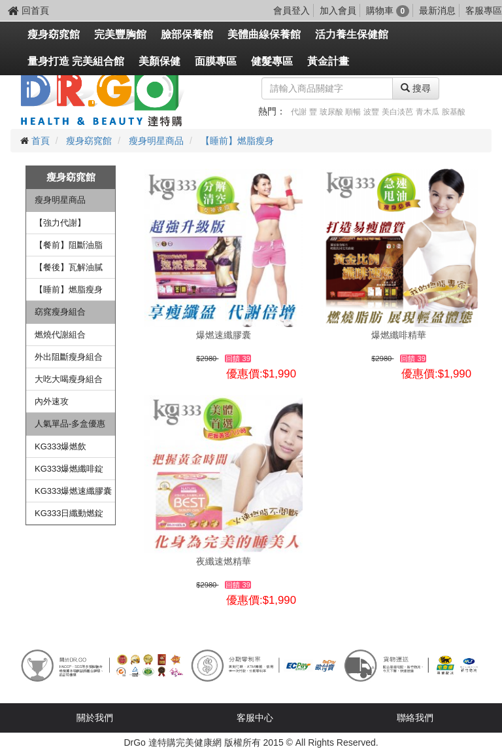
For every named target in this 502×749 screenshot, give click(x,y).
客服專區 (483, 10)
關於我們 (94, 717)
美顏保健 (159, 61)
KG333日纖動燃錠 (69, 513)
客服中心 (255, 717)
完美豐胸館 (120, 34)
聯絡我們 (415, 717)
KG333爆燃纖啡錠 (69, 469)
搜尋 (416, 88)
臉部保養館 (187, 34)
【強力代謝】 (60, 223)
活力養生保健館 (351, 34)
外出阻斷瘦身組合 (69, 357)
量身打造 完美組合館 (75, 61)
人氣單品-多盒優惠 (70, 423)
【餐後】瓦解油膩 (69, 267)
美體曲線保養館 (264, 34)
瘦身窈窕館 (53, 34)
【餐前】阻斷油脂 (69, 245)
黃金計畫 (328, 61)
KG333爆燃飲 (60, 446)
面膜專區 (216, 61)
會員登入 (291, 10)
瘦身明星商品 (156, 140)
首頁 (40, 140)
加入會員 (338, 10)
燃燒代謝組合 (60, 335)
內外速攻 (52, 401)
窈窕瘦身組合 (60, 312)
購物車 (388, 10)
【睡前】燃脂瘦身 (237, 140)
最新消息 (437, 10)
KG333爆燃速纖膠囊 (73, 491)
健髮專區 (272, 61)
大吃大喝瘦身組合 (69, 379)
